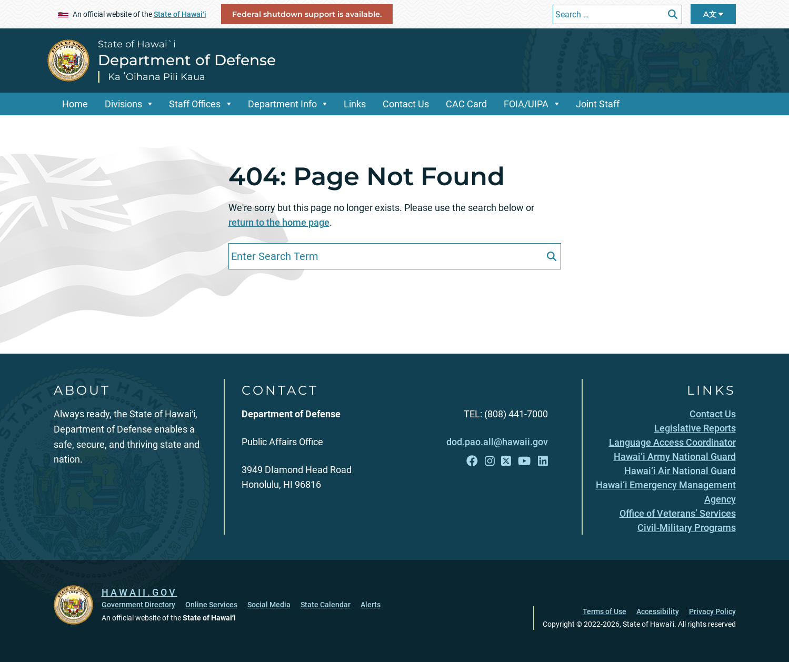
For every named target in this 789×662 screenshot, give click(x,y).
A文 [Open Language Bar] (713, 14)
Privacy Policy (712, 611)
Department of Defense (187, 60)
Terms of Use (604, 611)
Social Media (269, 604)
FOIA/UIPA (526, 103)
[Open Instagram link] (490, 461)
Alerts (371, 604)
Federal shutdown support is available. (307, 14)
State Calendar (326, 604)
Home (75, 103)
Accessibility (657, 611)
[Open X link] (506, 461)
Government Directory (138, 604)
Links (355, 103)
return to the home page (278, 222)
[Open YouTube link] (524, 461)
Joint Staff (598, 103)
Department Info (282, 103)
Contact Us (406, 103)
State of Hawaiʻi (180, 14)
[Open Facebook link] (472, 461)
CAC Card (466, 103)
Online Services (211, 604)
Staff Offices (195, 103)
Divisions (123, 103)
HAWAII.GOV (139, 592)
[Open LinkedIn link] (543, 461)
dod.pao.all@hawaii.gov (497, 441)
